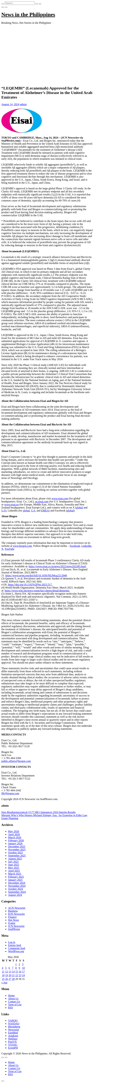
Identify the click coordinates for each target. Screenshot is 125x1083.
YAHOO (13, 1020)
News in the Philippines (28, 14)
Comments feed (16, 948)
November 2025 (17, 849)
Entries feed (14, 945)
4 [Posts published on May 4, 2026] (2, 967)
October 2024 (15, 888)
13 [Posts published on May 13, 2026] (10, 971)
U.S (3, 510)
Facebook (75, 545)
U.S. (33, 510)
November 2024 (17, 885)
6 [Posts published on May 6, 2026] (9, 967)
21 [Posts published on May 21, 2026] (13, 975)
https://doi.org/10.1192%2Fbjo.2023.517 (30, 584)
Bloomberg (14, 1026)
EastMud (13, 1032)
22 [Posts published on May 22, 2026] (16, 975)
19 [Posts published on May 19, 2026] (6, 975)
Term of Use (15, 1004)
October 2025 (15, 852)
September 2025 (17, 855)
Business (13, 910)
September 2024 (17, 891)
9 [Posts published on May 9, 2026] (19, 967)
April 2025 (14, 870)
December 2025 (16, 846)
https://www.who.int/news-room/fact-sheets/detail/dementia (37, 590)
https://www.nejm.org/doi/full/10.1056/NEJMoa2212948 (36, 575)
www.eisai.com (60, 498)
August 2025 (15, 858)
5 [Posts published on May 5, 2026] (6, 967)
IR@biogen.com (10, 793)
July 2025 (13, 861)
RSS (10, 1007)
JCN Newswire (16, 926)
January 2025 (15, 879)
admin (23, 104)
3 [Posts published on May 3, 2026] (22, 964)
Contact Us (14, 1001)
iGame (11, 923)
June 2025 (13, 864)
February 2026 (16, 840)
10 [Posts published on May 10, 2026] (23, 967)
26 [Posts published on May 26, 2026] (6, 979)
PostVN (12, 1041)
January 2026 (15, 843)
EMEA (45, 510)
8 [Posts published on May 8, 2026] (16, 967)
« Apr (4, 982)
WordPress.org (16, 951)
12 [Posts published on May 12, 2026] (6, 971)
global (79, 507)
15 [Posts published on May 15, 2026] (16, 971)
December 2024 (16, 882)
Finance (12, 917)
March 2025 (14, 873)
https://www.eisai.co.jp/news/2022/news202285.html (57, 566)
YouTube (9, 548)
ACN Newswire (16, 907)
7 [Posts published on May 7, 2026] (12, 967)
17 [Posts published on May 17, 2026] (23, 971)
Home (11, 995)
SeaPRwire (14, 929)
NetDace (13, 1038)
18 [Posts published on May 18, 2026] (3, 975)
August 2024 (15, 895)
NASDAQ (13, 1023)
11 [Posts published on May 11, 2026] (3, 971)
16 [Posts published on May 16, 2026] (20, 971)
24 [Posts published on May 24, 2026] (23, 975)
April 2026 (14, 834)
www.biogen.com (22, 545)
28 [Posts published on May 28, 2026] (13, 979)
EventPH (13, 1047)
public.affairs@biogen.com (16, 761)
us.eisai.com (41, 501)
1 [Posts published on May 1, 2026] (16, 964)
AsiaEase (13, 1035)
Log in (11, 942)
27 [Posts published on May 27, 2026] (10, 979)
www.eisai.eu (11, 504)
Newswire (13, 1029)
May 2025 (13, 867)
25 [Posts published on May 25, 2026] (3, 979)
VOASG (12, 1044)
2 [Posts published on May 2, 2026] (19, 964)
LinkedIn (86, 545)
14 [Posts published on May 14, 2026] (13, 971)
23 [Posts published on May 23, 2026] (20, 975)
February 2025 (16, 876)
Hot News (13, 920)
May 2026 (13, 831)
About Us (13, 998)
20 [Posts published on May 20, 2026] (10, 975)
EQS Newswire (16, 914)
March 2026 (14, 837)
